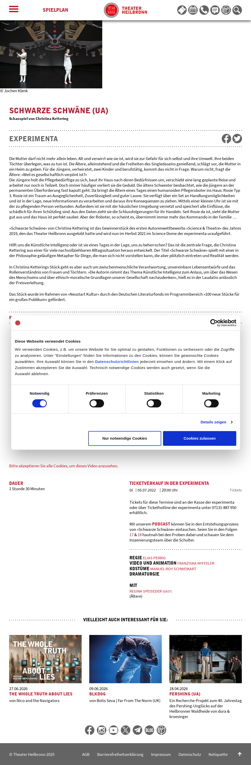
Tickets (235, 489)
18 (140, 534)
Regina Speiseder (151, 590)
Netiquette (218, 753)
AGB (86, 753)
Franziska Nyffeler (196, 562)
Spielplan (55, 10)
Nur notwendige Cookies (124, 438)
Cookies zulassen (200, 438)
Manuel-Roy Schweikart (174, 567)
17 (131, 534)
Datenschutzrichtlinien (117, 361)
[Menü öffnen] (13, 10)
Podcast (161, 524)
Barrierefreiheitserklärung (120, 753)
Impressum (161, 753)
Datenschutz (190, 753)
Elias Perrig (155, 557)
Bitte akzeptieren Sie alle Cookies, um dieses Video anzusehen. (63, 466)
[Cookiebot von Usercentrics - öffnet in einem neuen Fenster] (214, 323)
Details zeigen (213, 422)
